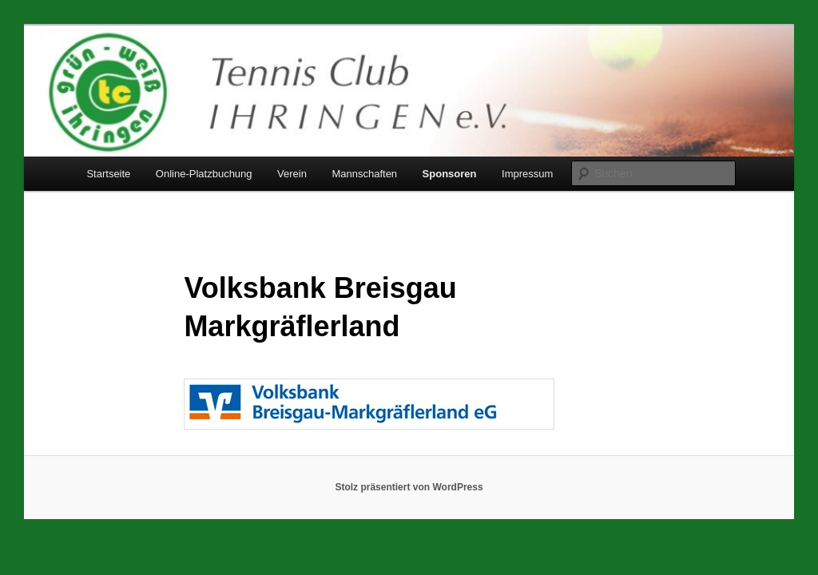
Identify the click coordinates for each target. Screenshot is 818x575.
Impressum (527, 174)
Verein (292, 174)
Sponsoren (450, 174)
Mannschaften (364, 174)
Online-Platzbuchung (204, 174)
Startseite (108, 174)
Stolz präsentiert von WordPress (408, 487)
